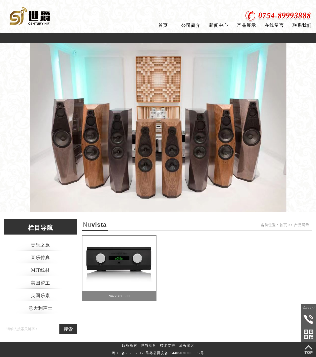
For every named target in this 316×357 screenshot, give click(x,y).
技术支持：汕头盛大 (177, 345)
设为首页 (281, 5)
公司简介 (190, 25)
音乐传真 (40, 257)
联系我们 (302, 25)
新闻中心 (218, 25)
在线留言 (274, 25)
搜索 (68, 329)
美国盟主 (40, 282)
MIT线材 (40, 270)
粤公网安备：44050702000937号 (176, 353)
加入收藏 (305, 5)
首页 (163, 25)
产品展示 (246, 25)
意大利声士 (41, 308)
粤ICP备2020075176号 (131, 353)
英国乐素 (40, 295)
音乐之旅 (40, 244)
